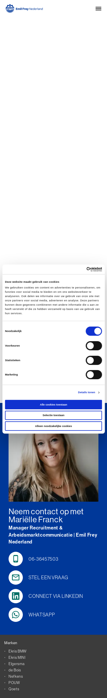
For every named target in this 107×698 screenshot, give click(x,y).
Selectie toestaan (53, 415)
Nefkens (16, 676)
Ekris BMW (18, 651)
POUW (14, 682)
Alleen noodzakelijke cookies (53, 426)
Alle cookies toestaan (53, 404)
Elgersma (16, 663)
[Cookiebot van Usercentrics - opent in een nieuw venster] (77, 269)
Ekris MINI (17, 657)
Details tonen (86, 392)
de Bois (15, 670)
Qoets (14, 689)
